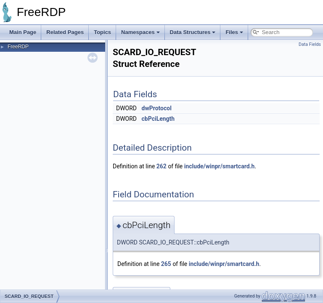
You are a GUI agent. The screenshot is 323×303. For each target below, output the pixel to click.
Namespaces (140, 32)
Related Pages (65, 32)
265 (166, 263)
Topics (102, 32)
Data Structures (193, 32)
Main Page (22, 32)
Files (234, 32)
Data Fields (310, 44)
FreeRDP (18, 47)
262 (161, 166)
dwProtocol (157, 108)
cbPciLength (158, 118)
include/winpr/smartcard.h (219, 166)
